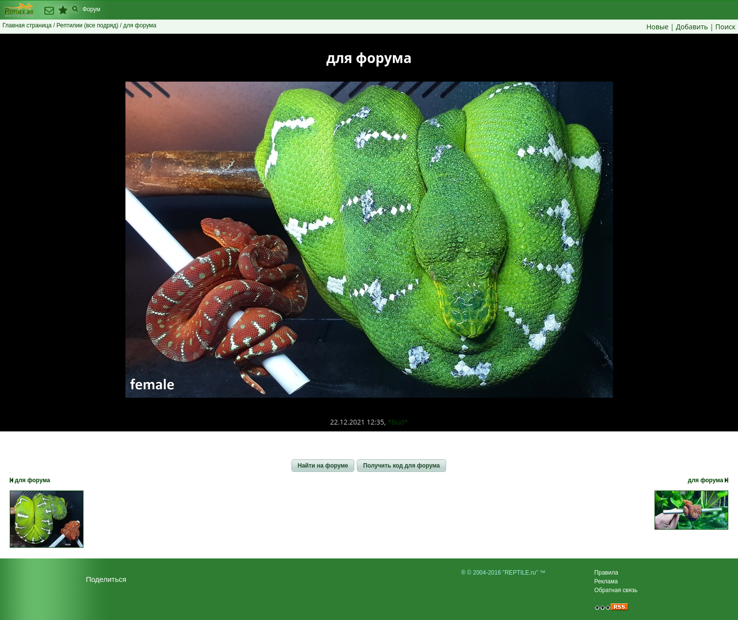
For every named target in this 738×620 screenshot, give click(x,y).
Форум (91, 9)
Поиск (726, 26)
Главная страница (27, 25)
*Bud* (398, 422)
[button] (322, 465)
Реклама (606, 581)
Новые (657, 26)
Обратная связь (615, 590)
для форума (30, 480)
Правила (606, 572)
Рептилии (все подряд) (88, 25)
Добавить (692, 26)
